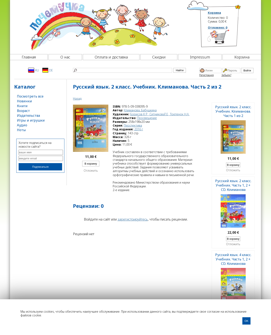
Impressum (200, 57)
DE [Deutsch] (47, 70)
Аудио (22, 125)
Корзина (214, 13)
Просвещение (147, 118)
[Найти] (122, 70)
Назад (77, 98)
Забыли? (226, 75)
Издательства (28, 115)
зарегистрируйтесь (133, 219)
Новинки (24, 101)
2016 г (138, 129)
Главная (29, 57)
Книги (22, 106)
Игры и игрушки (31, 120)
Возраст (23, 110)
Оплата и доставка (111, 57)
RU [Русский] (33, 70)
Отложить (91, 171)
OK (246, 320)
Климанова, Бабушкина (140, 110)
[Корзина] (224, 38)
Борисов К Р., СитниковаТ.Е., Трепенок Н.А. (159, 114)
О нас (65, 57)
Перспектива (133, 125)
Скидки (159, 57)
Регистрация (206, 75)
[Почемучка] (98, 26)
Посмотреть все (30, 96)
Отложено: (217, 27)
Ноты (21, 130)
